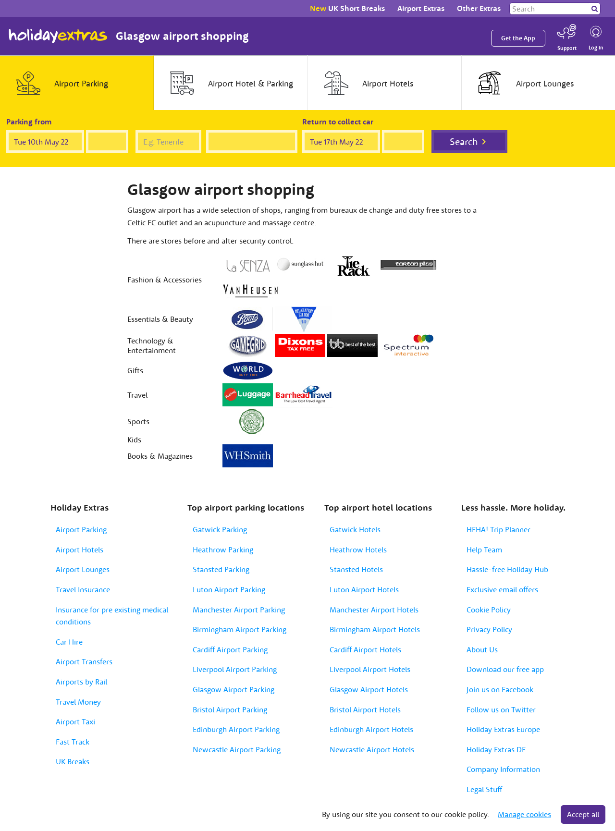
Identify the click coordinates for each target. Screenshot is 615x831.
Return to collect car (337, 121)
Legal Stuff (484, 789)
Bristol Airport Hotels (365, 709)
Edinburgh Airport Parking (236, 729)
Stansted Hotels (356, 569)
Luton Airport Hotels (364, 589)
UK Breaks (72, 761)
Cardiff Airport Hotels (365, 649)
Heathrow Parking (223, 549)
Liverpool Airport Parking (235, 669)
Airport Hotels (79, 549)
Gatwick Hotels (355, 529)
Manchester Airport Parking (239, 609)
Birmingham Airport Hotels (375, 629)
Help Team (484, 549)
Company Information (503, 769)
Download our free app (505, 669)
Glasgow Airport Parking (233, 689)
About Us (482, 649)
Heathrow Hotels (358, 549)
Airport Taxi (75, 721)
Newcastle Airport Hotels (372, 749)
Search (464, 141)
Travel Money (78, 702)
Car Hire (69, 642)
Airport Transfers (84, 661)
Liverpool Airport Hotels (370, 669)
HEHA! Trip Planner (498, 529)
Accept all (583, 814)
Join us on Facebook (500, 689)
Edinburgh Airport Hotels (371, 729)
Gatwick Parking (220, 529)
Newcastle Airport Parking (237, 749)
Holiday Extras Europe (503, 729)
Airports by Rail (81, 681)
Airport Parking (81, 529)
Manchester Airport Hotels (374, 609)
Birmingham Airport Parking (239, 629)
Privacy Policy (489, 629)
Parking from (29, 121)
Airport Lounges (83, 569)
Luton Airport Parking (229, 589)
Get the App (518, 38)
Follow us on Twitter (501, 709)
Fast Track (72, 741)
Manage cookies (524, 814)
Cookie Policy (489, 609)
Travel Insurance (83, 589)
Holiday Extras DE (496, 749)
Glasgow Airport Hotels (369, 689)
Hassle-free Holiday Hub (507, 569)
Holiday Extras (58, 36)
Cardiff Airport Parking (230, 649)
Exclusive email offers (502, 589)
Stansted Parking (221, 569)
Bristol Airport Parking (230, 709)
